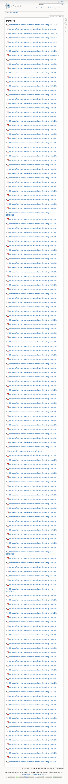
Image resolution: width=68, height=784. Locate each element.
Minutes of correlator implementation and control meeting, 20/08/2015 (33, 403)
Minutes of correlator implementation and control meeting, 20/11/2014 (33, 342)
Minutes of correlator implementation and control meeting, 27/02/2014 (33, 263)
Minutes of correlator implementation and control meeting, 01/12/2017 (33, 692)
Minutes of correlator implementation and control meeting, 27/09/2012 (33, 130)
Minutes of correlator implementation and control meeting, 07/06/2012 (33, 86)
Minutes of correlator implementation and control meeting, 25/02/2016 (33, 490)
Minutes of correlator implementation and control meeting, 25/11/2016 (33, 580)
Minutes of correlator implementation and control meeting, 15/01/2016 (33, 464)
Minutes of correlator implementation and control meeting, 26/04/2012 (33, 64)
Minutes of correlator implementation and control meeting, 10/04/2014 (33, 280)
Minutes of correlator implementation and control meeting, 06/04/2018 (33, 727)
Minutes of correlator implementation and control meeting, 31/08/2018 (33, 753)
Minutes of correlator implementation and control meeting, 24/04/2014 (33, 289)
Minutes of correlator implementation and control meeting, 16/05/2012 (33, 77)
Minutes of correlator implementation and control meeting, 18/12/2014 (33, 346)
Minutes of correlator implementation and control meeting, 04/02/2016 (33, 477)
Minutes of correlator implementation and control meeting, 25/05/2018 (33, 735)
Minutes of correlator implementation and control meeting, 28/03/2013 (33, 186)
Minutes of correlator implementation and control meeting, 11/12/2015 (33, 460)
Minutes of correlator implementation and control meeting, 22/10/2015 (33, 438)
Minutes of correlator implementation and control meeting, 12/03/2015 (33, 372)
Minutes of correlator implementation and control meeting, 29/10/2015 (33, 442)
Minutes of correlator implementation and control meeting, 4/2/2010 (32, 29)
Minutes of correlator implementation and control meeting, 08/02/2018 (33, 709)
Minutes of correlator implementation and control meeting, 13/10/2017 (33, 683)
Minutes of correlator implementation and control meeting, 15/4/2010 (33, 38)
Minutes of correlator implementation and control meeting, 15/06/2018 (33, 744)
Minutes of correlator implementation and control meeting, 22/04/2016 (33, 525)
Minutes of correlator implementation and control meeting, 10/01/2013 (33, 165)
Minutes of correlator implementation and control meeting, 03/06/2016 (33, 534)
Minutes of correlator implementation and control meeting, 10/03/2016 (33, 499)
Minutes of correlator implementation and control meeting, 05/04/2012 (33, 60)
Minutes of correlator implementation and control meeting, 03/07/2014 (33, 320)
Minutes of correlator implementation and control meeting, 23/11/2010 (33, 46)
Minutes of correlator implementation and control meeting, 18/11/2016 (33, 576)
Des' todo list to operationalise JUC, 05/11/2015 (25, 451)
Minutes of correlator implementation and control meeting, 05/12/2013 (33, 228)
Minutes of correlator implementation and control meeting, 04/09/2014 (33, 324)
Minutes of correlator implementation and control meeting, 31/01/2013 (33, 173)
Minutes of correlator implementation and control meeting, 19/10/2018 (33, 762)
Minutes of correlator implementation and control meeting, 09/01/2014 (33, 237)
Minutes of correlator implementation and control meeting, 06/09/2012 (33, 116)
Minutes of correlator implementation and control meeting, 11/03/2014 (33, 267)
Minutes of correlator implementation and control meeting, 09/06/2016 (33, 539)
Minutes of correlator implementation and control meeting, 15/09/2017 (33, 674)
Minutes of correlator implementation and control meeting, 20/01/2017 (33, 600)
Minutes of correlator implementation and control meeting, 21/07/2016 (33, 547)
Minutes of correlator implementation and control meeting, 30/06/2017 (33, 661)
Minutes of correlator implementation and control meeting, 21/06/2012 (33, 95)
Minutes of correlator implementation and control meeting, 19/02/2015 (33, 368)
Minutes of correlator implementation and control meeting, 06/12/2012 (33, 156)
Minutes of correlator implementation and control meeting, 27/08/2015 (33, 407)
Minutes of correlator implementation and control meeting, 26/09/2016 (33, 563)
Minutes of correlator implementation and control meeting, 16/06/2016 (33, 543)
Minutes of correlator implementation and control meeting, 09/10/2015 (33, 429)
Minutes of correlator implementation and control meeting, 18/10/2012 (33, 143)
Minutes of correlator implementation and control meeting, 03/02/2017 (33, 609)
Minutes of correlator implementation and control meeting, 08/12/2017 (33, 696)
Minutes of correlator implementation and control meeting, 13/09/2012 (33, 121)
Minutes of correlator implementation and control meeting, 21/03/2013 (33, 182)
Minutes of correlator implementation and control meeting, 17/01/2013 (33, 169)
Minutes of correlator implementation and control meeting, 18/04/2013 (33, 191)
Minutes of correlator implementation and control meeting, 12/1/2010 (33, 25)
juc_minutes (14, 12)
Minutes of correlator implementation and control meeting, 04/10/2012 (33, 134)
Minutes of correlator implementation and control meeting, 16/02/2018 (33, 714)
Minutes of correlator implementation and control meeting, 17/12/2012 (33, 160)
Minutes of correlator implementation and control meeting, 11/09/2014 (33, 329)
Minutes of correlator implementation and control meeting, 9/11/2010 (33, 42)
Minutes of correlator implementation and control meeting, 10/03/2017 (33, 626)
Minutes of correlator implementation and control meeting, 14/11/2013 (33, 219)
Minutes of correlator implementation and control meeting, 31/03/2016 (33, 512)
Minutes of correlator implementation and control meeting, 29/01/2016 (33, 473)
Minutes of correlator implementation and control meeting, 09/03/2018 (33, 722)
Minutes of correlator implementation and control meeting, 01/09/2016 (33, 558)
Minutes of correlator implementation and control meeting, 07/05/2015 (33, 394)
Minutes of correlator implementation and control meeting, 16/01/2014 (33, 241)
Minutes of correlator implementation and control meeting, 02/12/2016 (33, 585)
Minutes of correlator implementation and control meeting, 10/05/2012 (33, 73)
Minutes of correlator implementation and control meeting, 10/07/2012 (33, 99)
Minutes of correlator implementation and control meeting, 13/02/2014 (33, 254)
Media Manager (52, 8)
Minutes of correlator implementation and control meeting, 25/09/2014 (33, 337)
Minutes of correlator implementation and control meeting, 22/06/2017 (33, 657)
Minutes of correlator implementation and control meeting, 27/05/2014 (33, 298)
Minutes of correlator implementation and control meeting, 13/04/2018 (33, 731)
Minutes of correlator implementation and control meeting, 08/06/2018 (33, 740)
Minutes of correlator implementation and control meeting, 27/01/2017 (33, 604)
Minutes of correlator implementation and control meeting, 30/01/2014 (33, 246)
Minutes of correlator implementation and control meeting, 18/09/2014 (33, 333)
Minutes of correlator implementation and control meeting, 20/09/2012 (33, 125)
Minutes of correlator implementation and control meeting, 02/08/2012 (33, 112)
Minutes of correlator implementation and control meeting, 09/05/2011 (33, 51)
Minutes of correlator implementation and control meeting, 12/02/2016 (33, 482)
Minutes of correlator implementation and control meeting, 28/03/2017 (33, 635)
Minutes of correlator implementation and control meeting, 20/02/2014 (33, 259)
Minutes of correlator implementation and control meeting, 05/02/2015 (33, 359)
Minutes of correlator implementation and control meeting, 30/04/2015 (33, 390)
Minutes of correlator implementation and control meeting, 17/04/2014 (33, 285)
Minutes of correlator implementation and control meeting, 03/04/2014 (33, 276)
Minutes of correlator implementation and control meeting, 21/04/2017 (33, 648)
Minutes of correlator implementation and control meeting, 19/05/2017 (33, 652)
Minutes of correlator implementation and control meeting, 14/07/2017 (33, 665)
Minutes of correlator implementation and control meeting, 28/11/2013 (33, 224)
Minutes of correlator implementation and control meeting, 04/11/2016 (33, 571)
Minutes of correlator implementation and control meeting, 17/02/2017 (33, 617)
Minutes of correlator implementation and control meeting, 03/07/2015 (33, 399)
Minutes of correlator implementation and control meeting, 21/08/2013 (33, 200)
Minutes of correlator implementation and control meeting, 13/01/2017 (33, 595)
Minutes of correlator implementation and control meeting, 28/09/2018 (33, 757)
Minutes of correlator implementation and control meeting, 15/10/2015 (33, 434)
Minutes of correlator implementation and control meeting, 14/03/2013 (33, 178)
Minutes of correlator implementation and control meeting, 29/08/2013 (33, 204)
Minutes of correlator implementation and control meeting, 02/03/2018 (33, 718)
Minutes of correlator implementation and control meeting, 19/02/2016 (33, 486)
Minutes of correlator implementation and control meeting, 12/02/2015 (33, 364)
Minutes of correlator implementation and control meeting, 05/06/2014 (33, 302)
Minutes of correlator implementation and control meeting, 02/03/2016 (33, 495)
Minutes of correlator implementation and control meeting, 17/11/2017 (33, 687)
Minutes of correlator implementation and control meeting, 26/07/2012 (33, 108)
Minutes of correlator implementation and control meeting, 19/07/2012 (33, 103)
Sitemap (61, 8)
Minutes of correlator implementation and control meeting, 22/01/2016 (33, 469)
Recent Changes (41, 8)
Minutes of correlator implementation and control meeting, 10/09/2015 (33, 416)
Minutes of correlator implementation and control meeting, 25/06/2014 (33, 316)
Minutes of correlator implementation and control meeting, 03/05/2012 (33, 68)
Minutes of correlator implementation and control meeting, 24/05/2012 (33, 81)
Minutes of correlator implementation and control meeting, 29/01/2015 (33, 355)
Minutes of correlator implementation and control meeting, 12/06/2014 (33, 307)
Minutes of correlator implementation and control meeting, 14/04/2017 (33, 644)
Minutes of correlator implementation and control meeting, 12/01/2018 (33, 700)
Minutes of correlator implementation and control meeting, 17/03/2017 (33, 630)
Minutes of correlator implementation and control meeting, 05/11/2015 (33, 447)
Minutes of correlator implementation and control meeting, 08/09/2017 (33, 670)
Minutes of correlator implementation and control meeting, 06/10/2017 (33, 679)
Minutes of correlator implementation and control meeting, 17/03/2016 (33, 504)
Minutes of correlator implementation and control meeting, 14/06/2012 (33, 90)
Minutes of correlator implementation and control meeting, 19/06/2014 (33, 311)
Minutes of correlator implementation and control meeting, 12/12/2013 (33, 232)
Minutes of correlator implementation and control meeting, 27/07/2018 (33, 749)
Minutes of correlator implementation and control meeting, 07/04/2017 (33, 639)
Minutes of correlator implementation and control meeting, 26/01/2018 (33, 705)
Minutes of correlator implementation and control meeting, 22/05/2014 (33, 294)
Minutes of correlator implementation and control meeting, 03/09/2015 (33, 412)
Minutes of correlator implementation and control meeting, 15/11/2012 (33, 151)
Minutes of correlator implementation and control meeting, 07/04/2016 (33, 517)
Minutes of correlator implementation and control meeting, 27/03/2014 (33, 272)
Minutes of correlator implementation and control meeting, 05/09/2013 (33, 208)
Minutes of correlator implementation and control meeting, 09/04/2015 (33, 377)
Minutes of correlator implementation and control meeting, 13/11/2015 (33, 456)
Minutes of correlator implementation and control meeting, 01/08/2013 (33, 195)
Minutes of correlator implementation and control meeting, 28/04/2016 (33, 530)
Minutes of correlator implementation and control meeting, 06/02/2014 (33, 250)
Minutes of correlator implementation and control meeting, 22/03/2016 (33, 508)
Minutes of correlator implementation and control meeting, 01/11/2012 (33, 147)
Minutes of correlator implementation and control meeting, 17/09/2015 (33, 420)
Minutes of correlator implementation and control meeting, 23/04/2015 (33, 386)
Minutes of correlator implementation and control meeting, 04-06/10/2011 (34, 55)
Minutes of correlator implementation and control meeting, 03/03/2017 (33, 622)
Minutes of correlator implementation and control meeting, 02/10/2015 (33, 425)
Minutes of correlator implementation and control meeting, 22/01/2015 (33, 350)
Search (62, 5)
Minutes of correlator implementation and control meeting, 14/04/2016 (33, 521)
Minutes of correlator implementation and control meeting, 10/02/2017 (33, 613)
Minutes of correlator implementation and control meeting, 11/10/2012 (33, 138)
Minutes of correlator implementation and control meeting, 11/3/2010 (33, 33)
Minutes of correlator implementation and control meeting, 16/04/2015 (33, 381)
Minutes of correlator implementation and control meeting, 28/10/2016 (33, 567)
